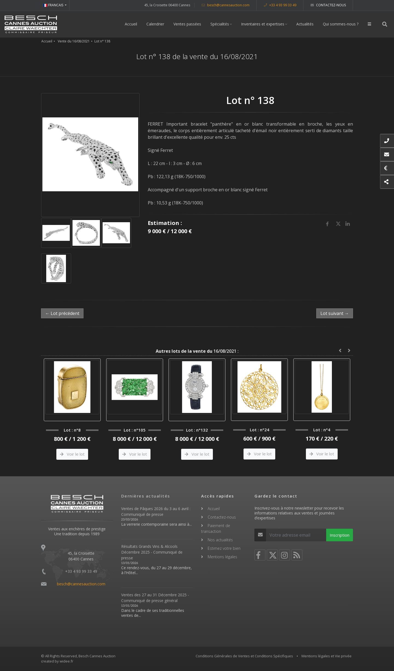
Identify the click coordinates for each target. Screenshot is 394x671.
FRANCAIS (53, 5)
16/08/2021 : (197, 351)
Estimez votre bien (224, 548)
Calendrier (155, 24)
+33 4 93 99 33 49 (280, 5)
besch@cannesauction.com (226, 5)
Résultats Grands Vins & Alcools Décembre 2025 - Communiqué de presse (151, 552)
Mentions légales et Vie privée (327, 655)
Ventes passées (187, 24)
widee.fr (66, 661)
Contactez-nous (328, 5)
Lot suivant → (334, 313)
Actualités (305, 24)
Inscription (339, 535)
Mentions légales (222, 556)
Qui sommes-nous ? (340, 24)
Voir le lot (72, 454)
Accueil (131, 24)
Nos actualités (220, 539)
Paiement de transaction (215, 528)
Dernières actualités (145, 496)
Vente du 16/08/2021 (74, 41)
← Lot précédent (62, 313)
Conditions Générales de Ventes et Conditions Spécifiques (244, 655)
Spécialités (219, 24)
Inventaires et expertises (262, 24)
